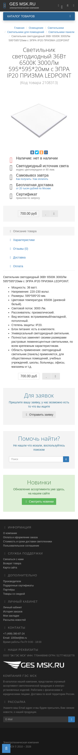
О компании (10, 533)
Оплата (16, 266)
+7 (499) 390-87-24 (14, 633)
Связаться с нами (13, 559)
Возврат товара (12, 563)
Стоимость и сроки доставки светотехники (27, 541)
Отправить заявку (39, 414)
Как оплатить (40, 179)
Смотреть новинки (39, 501)
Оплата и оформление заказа (20, 537)
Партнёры (9, 589)
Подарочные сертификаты (18, 585)
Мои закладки (11, 615)
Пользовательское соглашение (21, 545)
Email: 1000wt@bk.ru (15, 637)
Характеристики (22, 240)
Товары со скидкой (14, 593)
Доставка (17, 257)
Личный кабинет (12, 607)
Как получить (23, 179)
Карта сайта (10, 567)
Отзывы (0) (18, 248)
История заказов (12, 611)
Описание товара (23, 231)
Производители (12, 581)
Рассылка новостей (14, 619)
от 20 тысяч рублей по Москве (33, 188)
